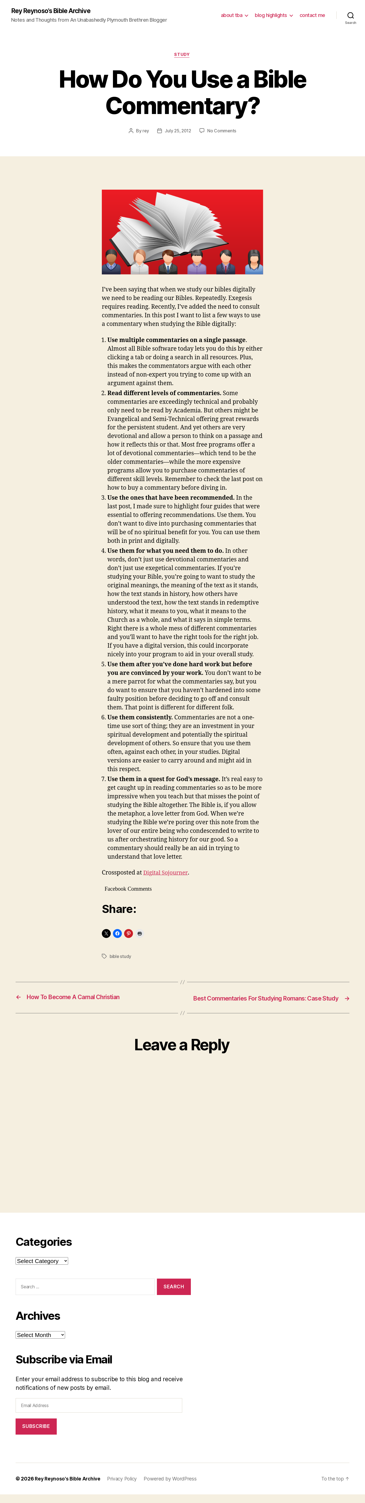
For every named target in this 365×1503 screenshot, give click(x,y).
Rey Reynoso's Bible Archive (54, 11)
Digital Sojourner (166, 874)
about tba (232, 15)
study (182, 55)
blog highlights (271, 15)
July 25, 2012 (178, 132)
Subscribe (36, 1435)
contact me (312, 15)
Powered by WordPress (174, 1487)
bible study (121, 957)
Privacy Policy (125, 1487)
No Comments (222, 132)
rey (145, 132)
